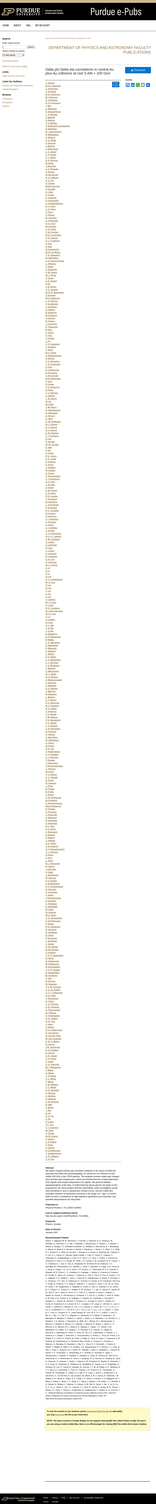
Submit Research (10, 89)
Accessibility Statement (93, 1498)
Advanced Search (10, 61)
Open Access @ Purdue (13, 76)
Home (47, 38)
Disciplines (7, 102)
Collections (7, 99)
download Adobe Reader (98, 1411)
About (55, 1498)
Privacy (46, 1502)
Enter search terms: (11, 43)
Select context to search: (13, 51)
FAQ (63, 1498)
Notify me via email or (14, 66)
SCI (53, 38)
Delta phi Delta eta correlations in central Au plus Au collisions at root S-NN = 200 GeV (80, 71)
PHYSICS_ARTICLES (76, 38)
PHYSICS (61, 38)
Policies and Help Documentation (17, 85)
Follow (115, 83)
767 (89, 38)
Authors (6, 106)
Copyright (55, 1502)
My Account (74, 1498)
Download (138, 70)
